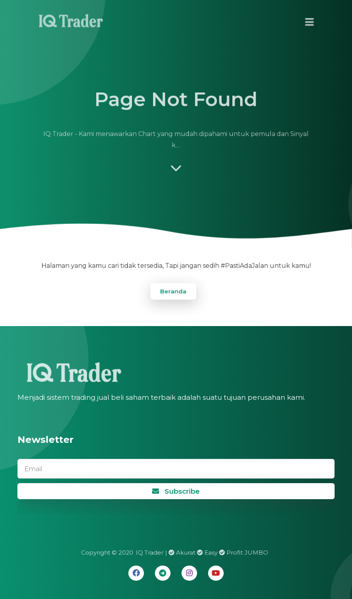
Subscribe (176, 491)
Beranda (173, 290)
